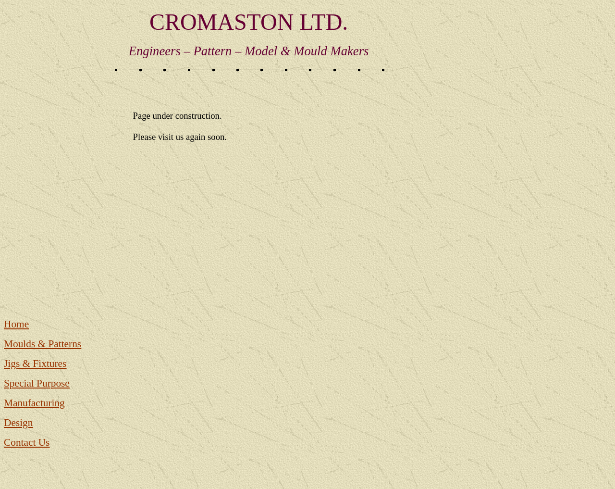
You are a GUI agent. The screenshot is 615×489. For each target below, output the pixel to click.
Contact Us (26, 442)
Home (16, 324)
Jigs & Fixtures (35, 363)
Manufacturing (34, 403)
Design (18, 422)
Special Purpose (37, 383)
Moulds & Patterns (42, 344)
